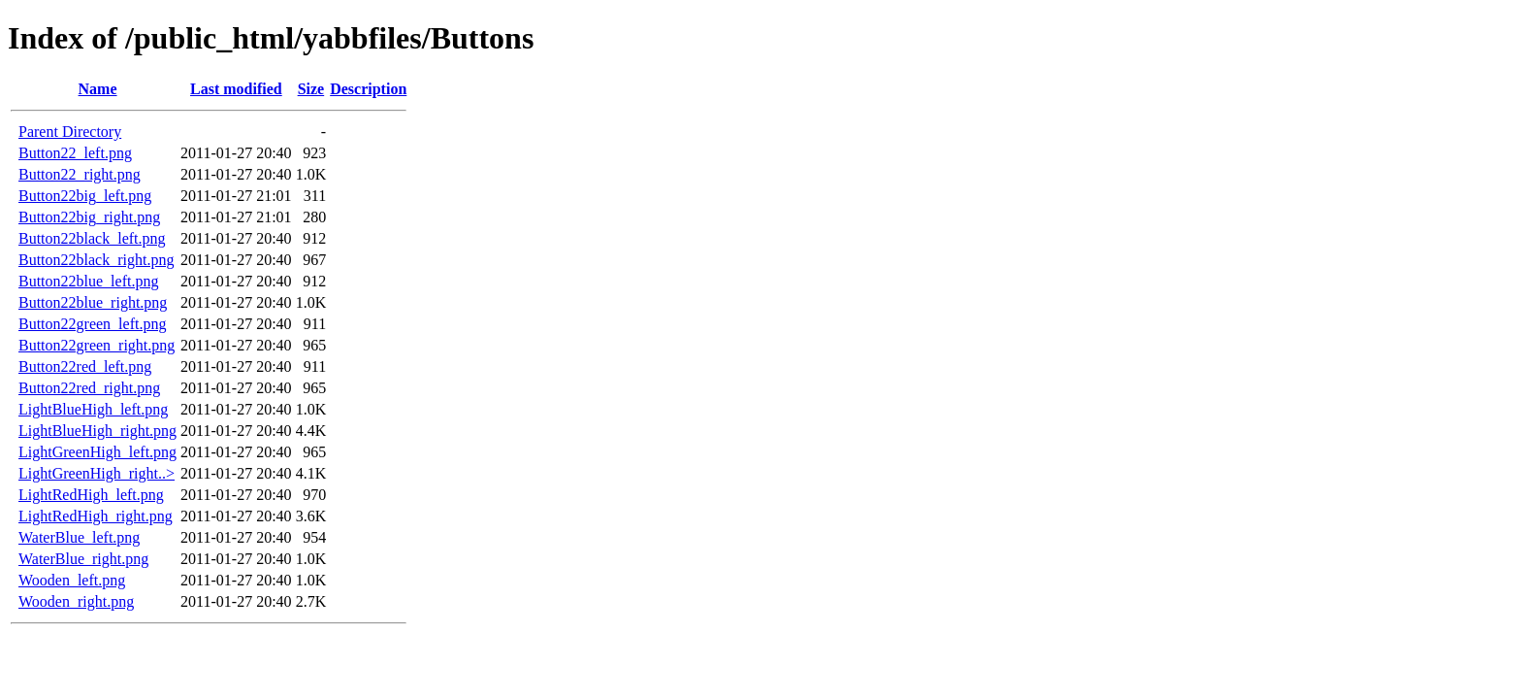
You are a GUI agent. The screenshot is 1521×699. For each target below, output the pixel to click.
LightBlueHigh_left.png (93, 409)
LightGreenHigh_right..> (96, 473)
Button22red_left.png (84, 366)
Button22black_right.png (96, 259)
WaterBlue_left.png (79, 537)
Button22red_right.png (89, 388)
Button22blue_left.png (88, 281)
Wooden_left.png (71, 580)
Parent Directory (69, 131)
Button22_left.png (75, 153)
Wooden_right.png (76, 601)
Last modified (236, 89)
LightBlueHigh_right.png (97, 430)
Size (311, 89)
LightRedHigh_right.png (95, 516)
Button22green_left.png (92, 324)
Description (368, 89)
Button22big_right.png (89, 217)
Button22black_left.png (92, 238)
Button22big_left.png (84, 195)
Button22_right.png (79, 174)
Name (98, 89)
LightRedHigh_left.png (91, 494)
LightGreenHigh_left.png (97, 452)
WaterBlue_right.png (83, 558)
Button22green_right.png (96, 345)
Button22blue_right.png (92, 302)
